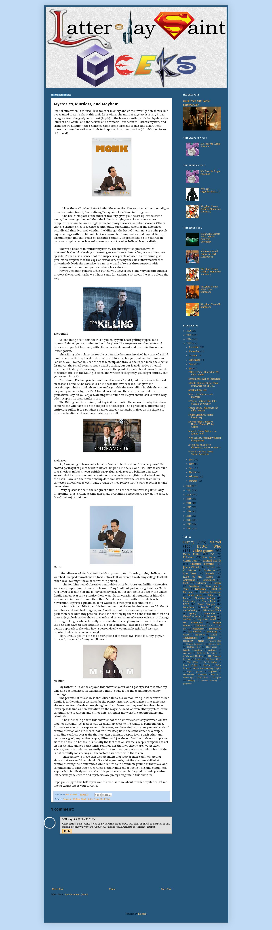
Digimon (209, 570)
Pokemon (189, 557)
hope (189, 671)
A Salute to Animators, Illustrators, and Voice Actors (204, 446)
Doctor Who (209, 546)
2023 (189, 343)
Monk (84, 799)
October (193, 355)
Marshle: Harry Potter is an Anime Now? (202, 432)
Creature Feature (202, 563)
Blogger (142, 914)
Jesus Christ (191, 567)
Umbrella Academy (209, 681)
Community (189, 601)
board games (195, 595)
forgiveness (198, 628)
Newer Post (57, 889)
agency (192, 613)
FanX (186, 583)
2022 (189, 486)
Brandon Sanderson (210, 592)
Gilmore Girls (214, 644)
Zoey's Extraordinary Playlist (207, 668)
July (191, 368)
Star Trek (189, 573)
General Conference (195, 644)
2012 (189, 528)
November (194, 351)
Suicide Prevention (192, 650)
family (204, 607)
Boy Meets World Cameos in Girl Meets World (209, 254)
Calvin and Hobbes (193, 656)
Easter (213, 634)
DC (212, 554)
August (192, 364)
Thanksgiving (190, 638)
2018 (189, 503)
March (192, 472)
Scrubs (198, 659)
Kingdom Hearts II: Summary (211, 305)
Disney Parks (209, 601)
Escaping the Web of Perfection (204, 379)
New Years (211, 647)
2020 (189, 494)
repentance (209, 613)
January (193, 481)
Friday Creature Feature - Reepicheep (201, 416)
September (195, 360)
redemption (215, 628)
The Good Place (213, 659)
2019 (189, 499)
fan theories (194, 631)
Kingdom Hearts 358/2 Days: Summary (209, 289)
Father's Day (214, 641)
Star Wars (208, 557)
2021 (189, 490)
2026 (189, 331)
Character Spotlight (205, 598)
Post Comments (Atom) (76, 894)
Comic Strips (210, 662)
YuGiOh (187, 619)
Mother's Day (194, 647)
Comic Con (190, 560)
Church (214, 674)
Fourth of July (190, 665)
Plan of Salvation (192, 616)
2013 (189, 524)
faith (210, 595)
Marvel (215, 542)
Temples (217, 677)
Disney (188, 542)
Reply (67, 831)
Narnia (209, 573)
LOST (186, 604)
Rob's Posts (93, 799)
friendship (200, 589)
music (211, 567)
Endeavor (67, 799)
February (194, 476)
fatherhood (189, 607)
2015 (189, 516)
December (194, 347)
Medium (76, 799)
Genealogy (188, 677)
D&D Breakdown (193, 622)
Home (112, 889)
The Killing (105, 799)
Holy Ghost (203, 677)
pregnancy (187, 684)
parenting (212, 631)
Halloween (201, 583)
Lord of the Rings (198, 576)
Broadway (194, 586)
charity (211, 638)
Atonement (209, 580)
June (191, 459)
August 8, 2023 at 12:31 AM (82, 819)
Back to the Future (207, 653)
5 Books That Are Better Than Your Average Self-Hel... (203, 384)
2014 (189, 520)
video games (203, 551)
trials (201, 641)
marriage (187, 653)
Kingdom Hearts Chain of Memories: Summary (211, 209)
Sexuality (211, 616)
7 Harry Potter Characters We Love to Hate (203, 373)
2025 (189, 335)
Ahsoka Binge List (197, 390)
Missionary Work (212, 610)
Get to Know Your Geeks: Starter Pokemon (200, 452)
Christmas (189, 570)
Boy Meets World (206, 619)
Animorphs (189, 580)
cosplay (217, 583)
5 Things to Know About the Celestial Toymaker (202, 402)
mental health (212, 560)
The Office (192, 662)
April (192, 468)
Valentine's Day (204, 625)
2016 (189, 511)
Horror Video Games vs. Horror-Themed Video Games (201, 424)
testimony (188, 641)
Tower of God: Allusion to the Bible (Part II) (203, 409)
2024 (189, 339)
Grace (186, 634)
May (191, 464)
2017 (189, 507)
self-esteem (188, 674)
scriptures (212, 671)
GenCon (206, 665)
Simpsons (200, 634)
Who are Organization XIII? (210, 190)
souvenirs (202, 674)
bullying (191, 680)
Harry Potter (192, 554)
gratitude (212, 650)
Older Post (166, 889)
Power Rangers (206, 604)
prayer (199, 671)
